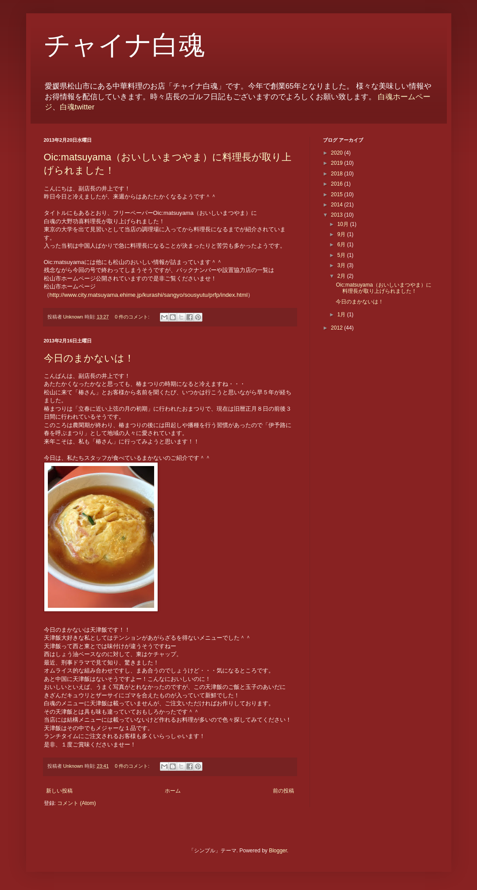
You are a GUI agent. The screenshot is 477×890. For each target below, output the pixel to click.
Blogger (278, 850)
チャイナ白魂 (124, 45)
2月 (342, 276)
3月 (342, 265)
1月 (342, 314)
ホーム (173, 791)
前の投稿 (283, 791)
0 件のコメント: (133, 316)
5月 (342, 255)
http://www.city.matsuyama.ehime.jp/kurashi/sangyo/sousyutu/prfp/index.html (149, 294)
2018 (337, 174)
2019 (337, 163)
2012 (337, 328)
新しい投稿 (59, 791)
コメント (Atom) (76, 803)
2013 (337, 215)
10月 (343, 224)
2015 (337, 194)
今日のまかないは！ (89, 358)
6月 (342, 244)
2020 (337, 153)
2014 (337, 205)
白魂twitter (77, 107)
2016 (337, 184)
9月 (342, 234)
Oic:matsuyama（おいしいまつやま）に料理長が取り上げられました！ (383, 288)
